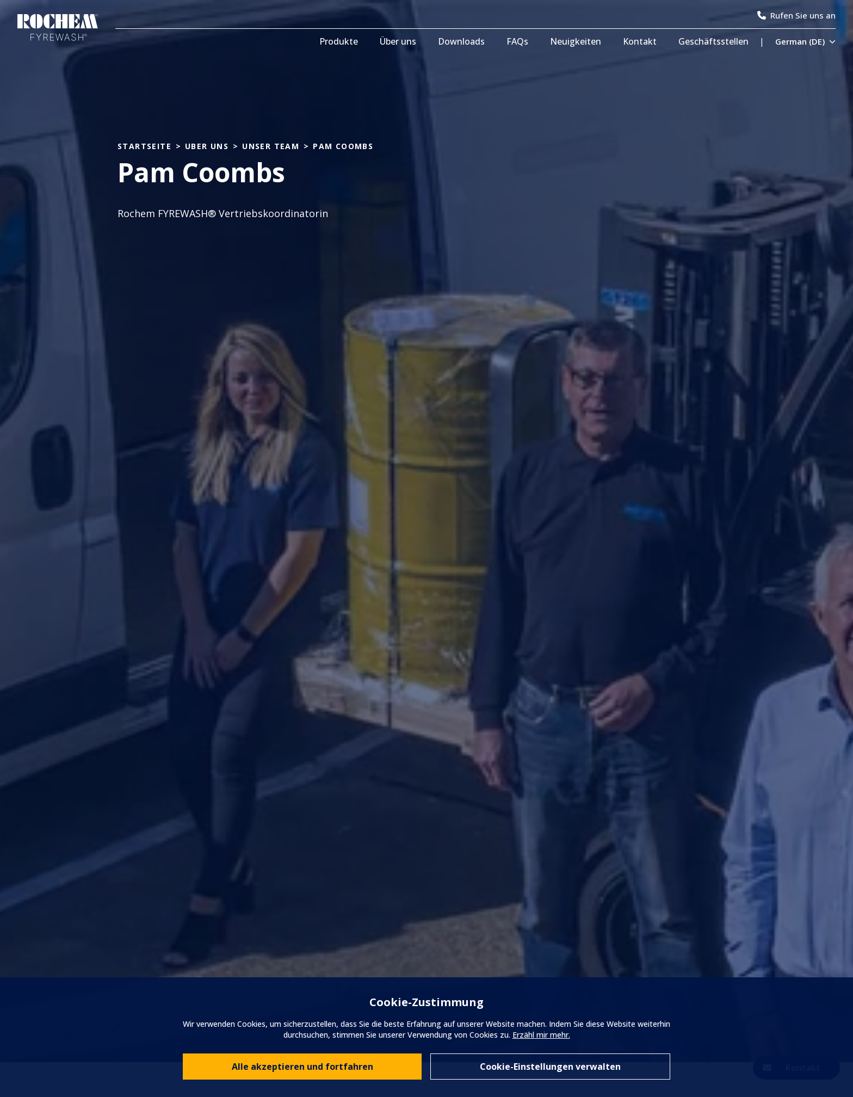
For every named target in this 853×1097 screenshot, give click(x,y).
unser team (270, 146)
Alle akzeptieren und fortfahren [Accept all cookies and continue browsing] (302, 1067)
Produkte (338, 41)
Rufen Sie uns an (796, 15)
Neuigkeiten (575, 41)
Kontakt (640, 41)
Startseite (144, 146)
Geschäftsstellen (713, 41)
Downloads (461, 41)
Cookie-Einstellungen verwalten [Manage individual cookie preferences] (550, 1067)
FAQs (517, 41)
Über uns (398, 41)
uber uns (206, 146)
